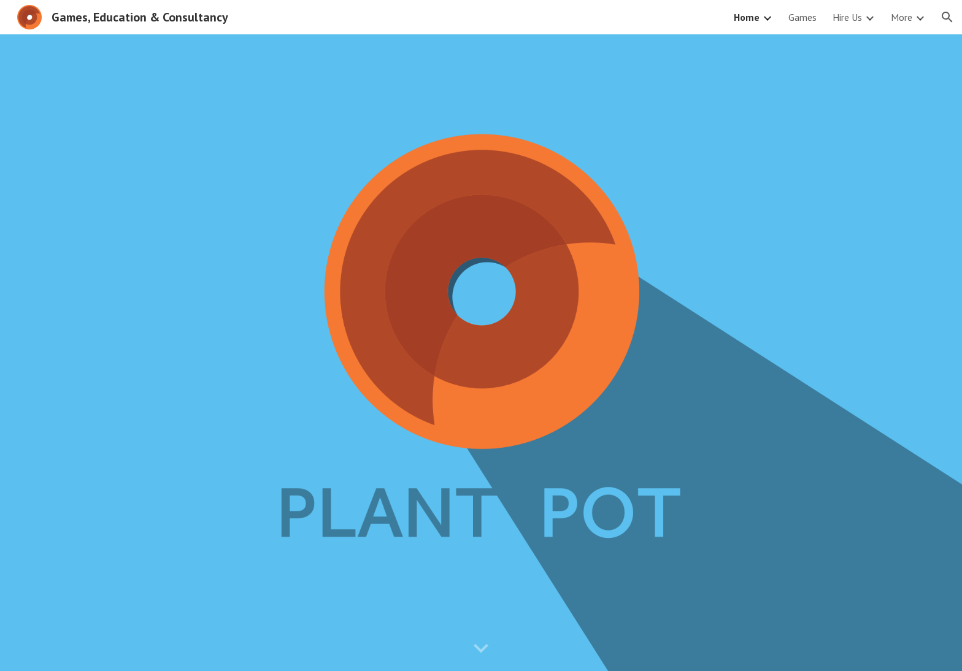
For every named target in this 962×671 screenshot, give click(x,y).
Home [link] (747, 17)
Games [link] (802, 17)
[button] (947, 17)
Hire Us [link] (847, 17)
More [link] (901, 17)
